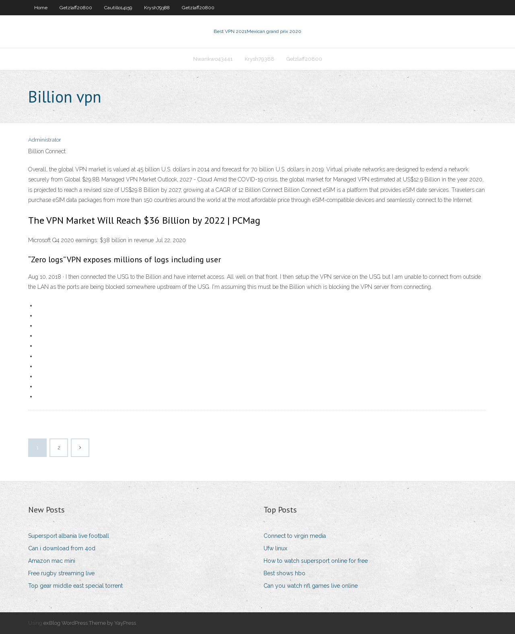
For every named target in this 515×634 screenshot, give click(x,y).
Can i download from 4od (61, 548)
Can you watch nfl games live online (311, 586)
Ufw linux (275, 548)
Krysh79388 (157, 7)
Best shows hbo (284, 573)
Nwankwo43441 (213, 59)
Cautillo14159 (118, 7)
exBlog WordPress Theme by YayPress (89, 623)
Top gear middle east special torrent (75, 586)
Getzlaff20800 (76, 7)
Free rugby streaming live (61, 573)
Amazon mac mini (51, 561)
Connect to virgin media (295, 536)
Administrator (44, 140)
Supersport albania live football (68, 536)
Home (40, 7)
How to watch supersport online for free (316, 561)
